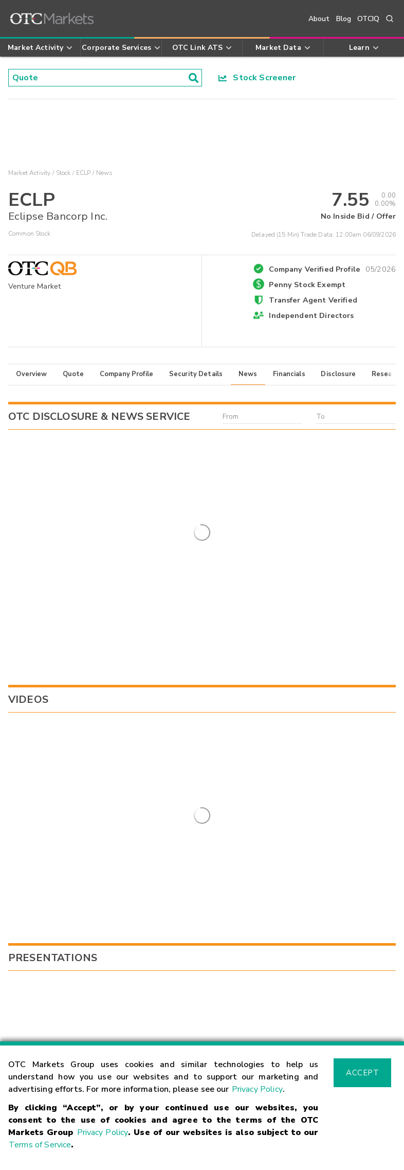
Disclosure (338, 374)
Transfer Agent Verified (313, 300)
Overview (31, 374)
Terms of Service (40, 1144)
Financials (289, 374)
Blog (344, 19)
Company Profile (126, 374)
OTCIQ (368, 19)
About (319, 19)
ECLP (83, 173)
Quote (73, 374)
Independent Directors (311, 315)
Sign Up (148, 877)
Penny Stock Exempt (307, 284)
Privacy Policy (257, 1089)
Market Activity (29, 173)
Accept (362, 1073)
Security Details (196, 374)
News (248, 374)
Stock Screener (257, 77)
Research (387, 374)
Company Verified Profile (332, 267)
